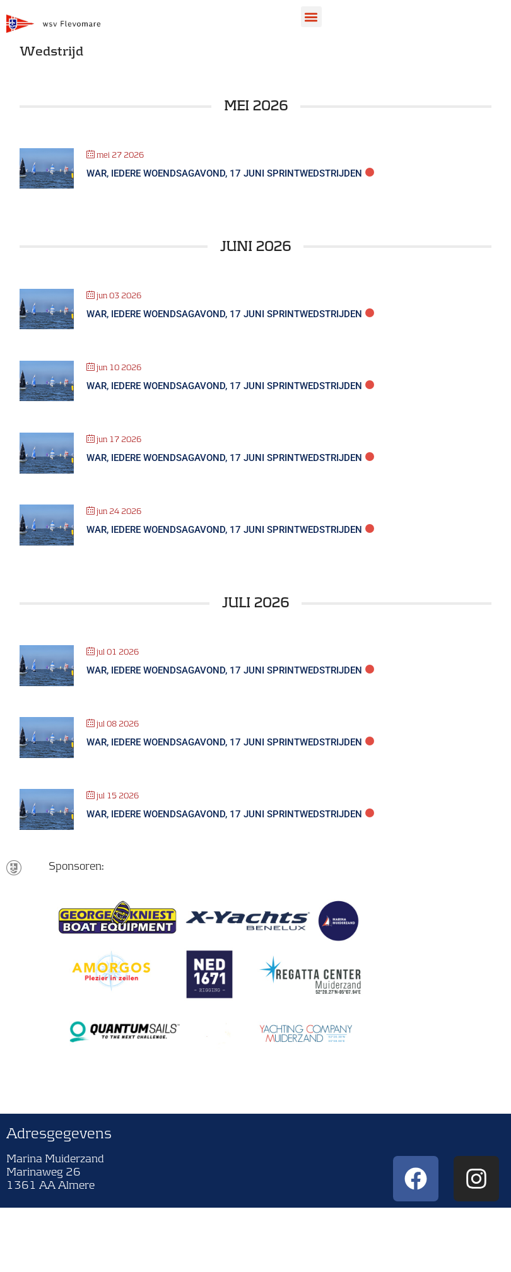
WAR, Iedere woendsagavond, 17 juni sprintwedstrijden (224, 173)
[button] (311, 16)
